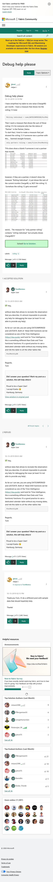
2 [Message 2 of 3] (12, 405)
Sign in (28, 30)
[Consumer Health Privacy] (26, 875)
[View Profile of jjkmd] (13, 84)
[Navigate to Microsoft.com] (8, 19)
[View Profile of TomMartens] (20, 289)
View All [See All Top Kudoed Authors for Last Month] (9, 791)
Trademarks (5, 867)
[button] (28, 72)
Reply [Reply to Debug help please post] (22, 265)
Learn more (7, 12)
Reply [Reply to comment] (22, 410)
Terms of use (6, 863)
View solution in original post (17, 397)
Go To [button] (45, 30)
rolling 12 (15, 253)
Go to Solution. (30, 243)
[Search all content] (33, 36)
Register (20, 30)
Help (36, 30)
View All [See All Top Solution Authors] (9, 740)
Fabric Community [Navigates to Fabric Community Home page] (27, 19)
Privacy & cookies (7, 859)
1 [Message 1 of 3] (12, 259)
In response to (22, 585)
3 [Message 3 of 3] (14, 615)
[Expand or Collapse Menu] (3, 25)
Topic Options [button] (42, 72)
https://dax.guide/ (13, 337)
